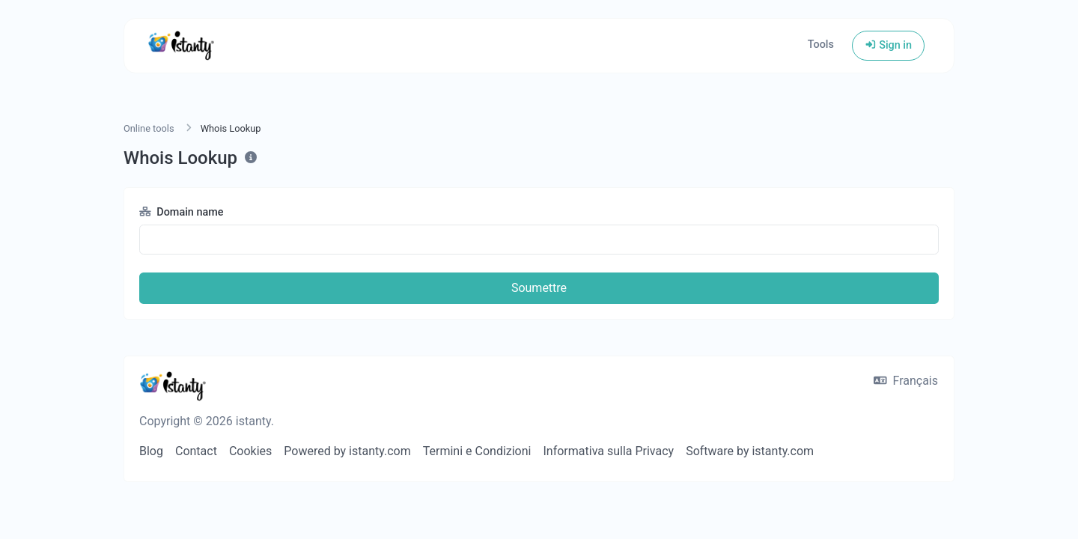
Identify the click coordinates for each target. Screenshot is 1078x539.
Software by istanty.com (750, 451)
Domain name (181, 212)
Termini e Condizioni (477, 451)
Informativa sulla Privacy (608, 451)
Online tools (149, 128)
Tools (821, 44)
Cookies (250, 451)
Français (906, 381)
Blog (151, 451)
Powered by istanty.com (347, 451)
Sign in (888, 45)
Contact (196, 451)
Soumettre (539, 288)
